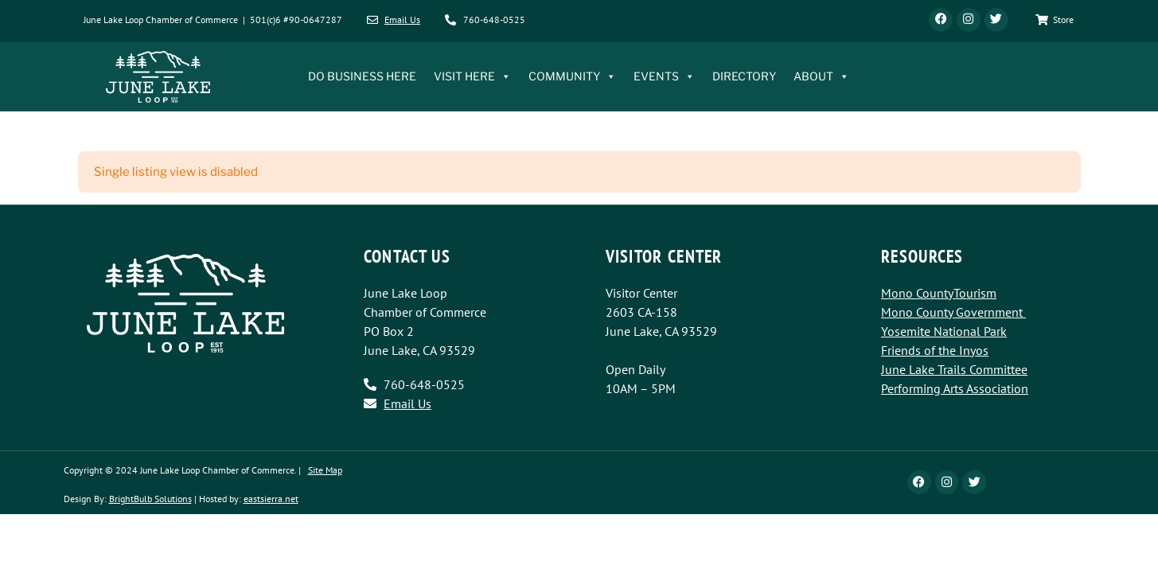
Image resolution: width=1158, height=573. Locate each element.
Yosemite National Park (944, 331)
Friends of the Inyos (934, 350)
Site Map (325, 470)
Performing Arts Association (954, 388)
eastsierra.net (271, 499)
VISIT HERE (472, 77)
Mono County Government (952, 312)
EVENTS (664, 77)
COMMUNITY (572, 77)
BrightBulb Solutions (150, 499)
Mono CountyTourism (938, 293)
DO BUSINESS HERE (362, 77)
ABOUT (821, 77)
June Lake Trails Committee (954, 369)
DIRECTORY (744, 77)
